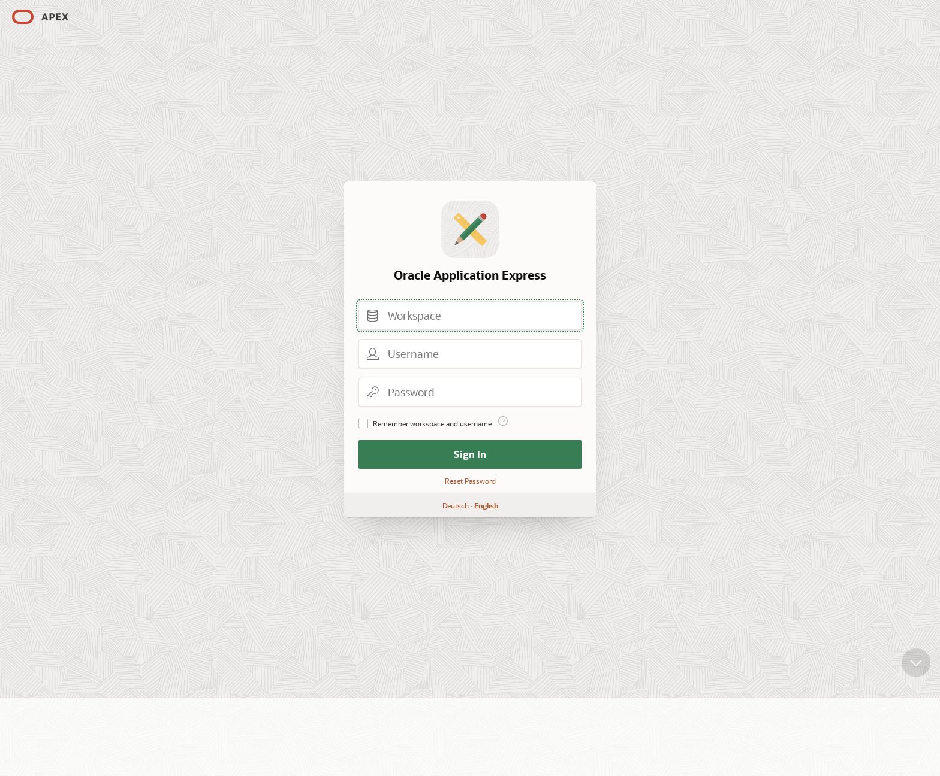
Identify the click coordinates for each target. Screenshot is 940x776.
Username (372, 353)
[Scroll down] (916, 664)
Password (372, 392)
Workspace (372, 315)
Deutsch (455, 505)
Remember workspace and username (432, 423)
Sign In (470, 454)
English (486, 505)
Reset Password (470, 481)
